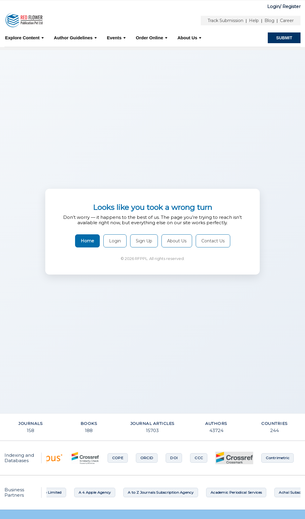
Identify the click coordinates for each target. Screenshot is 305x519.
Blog (269, 20)
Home (87, 241)
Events (116, 37)
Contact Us (213, 241)
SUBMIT (284, 37)
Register (291, 6)
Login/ (274, 6)
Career (287, 20)
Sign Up (144, 241)
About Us (190, 37)
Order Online (151, 37)
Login (115, 241)
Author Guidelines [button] (75, 37)
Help (254, 20)
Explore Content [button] (24, 37)
